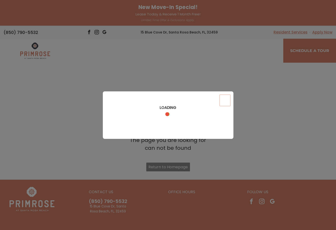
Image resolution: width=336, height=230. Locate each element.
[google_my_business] (272, 176)
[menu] (10, 25)
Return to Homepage (168, 141)
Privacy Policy (144, 223)
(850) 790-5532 (108, 175)
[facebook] (251, 176)
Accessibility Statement (171, 223)
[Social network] (161, 212)
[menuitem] (265, 29)
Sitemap (195, 223)
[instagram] (262, 176)
